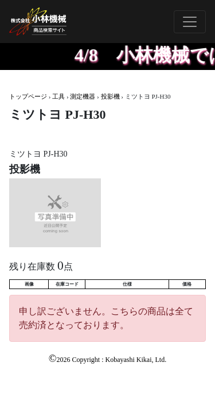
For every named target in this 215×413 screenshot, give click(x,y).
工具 (58, 96)
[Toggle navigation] (190, 21)
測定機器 (82, 96)
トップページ (28, 96)
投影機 (110, 96)
